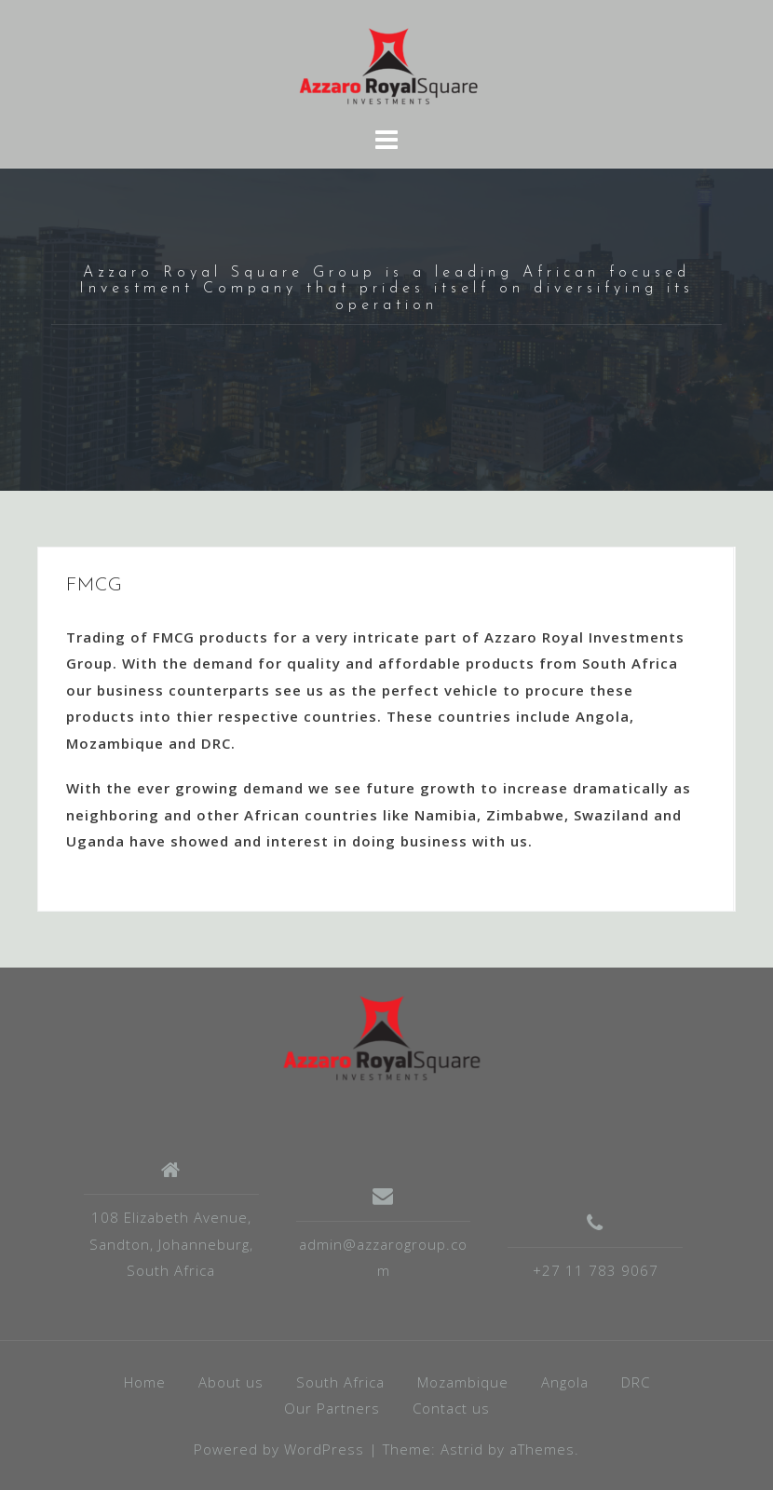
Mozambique (463, 1382)
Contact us (451, 1408)
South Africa (340, 1382)
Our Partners (332, 1408)
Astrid (462, 1449)
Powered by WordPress (279, 1449)
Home (145, 1382)
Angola (565, 1382)
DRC (635, 1382)
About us (231, 1382)
